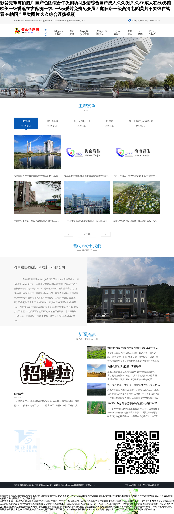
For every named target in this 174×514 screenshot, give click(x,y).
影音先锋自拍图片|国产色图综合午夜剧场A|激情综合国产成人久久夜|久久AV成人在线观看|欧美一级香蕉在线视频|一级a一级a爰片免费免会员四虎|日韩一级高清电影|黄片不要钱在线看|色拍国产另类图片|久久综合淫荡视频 (85, 8)
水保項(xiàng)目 (109, 123)
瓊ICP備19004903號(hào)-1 (84, 485)
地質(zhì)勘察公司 (153, 485)
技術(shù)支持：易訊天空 (135, 485)
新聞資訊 (71, 32)
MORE (86, 234)
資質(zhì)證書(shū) (102, 32)
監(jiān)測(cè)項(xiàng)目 (81, 123)
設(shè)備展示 (117, 32)
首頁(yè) (46, 33)
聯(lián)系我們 (152, 32)
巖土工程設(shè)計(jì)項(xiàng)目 (141, 123)
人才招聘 (140, 32)
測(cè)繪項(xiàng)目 (52, 123)
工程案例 (129, 32)
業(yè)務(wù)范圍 (84, 32)
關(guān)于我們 (58, 32)
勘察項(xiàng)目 (26, 123)
